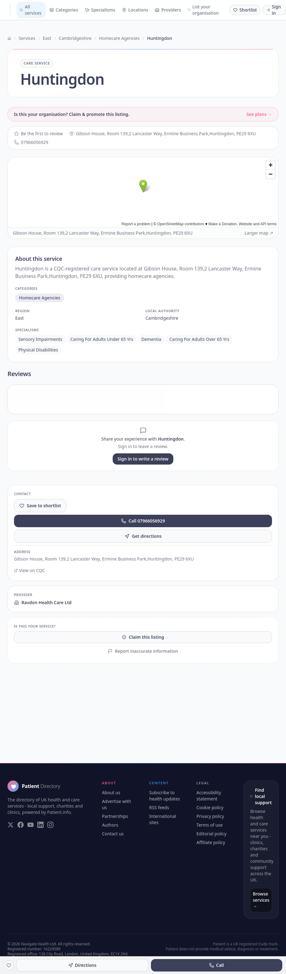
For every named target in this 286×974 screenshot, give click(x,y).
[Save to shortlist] (9, 965)
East (47, 38)
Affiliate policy (210, 842)
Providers (168, 10)
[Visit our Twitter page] (10, 825)
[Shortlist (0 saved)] (245, 10)
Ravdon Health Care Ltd (43, 602)
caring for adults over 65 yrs (199, 339)
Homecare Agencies (119, 38)
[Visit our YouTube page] (30, 825)
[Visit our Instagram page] (50, 825)
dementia (151, 339)
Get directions (143, 536)
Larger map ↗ (259, 233)
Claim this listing (143, 637)
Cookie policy (209, 807)
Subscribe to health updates (164, 796)
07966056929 (31, 142)
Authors (110, 825)
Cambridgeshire (75, 38)
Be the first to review (38, 133)
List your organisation (203, 10)
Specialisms (100, 10)
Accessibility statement (208, 796)
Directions (82, 965)
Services (27, 38)
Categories (63, 10)
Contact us (113, 834)
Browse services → (261, 900)
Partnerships (115, 816)
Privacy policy (210, 816)
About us (111, 792)
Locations (135, 10)
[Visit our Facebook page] (20, 825)
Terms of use (209, 825)
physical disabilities (38, 350)
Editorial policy (211, 834)
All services (30, 10)
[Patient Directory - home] (7, 10)
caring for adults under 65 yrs (101, 339)
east (19, 318)
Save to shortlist (40, 505)
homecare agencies (39, 298)
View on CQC (29, 570)
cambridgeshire (162, 318)
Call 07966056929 (143, 521)
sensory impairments (40, 339)
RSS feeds (159, 807)
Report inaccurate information (143, 651)
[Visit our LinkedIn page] (40, 825)
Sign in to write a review (143, 459)
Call (216, 965)
